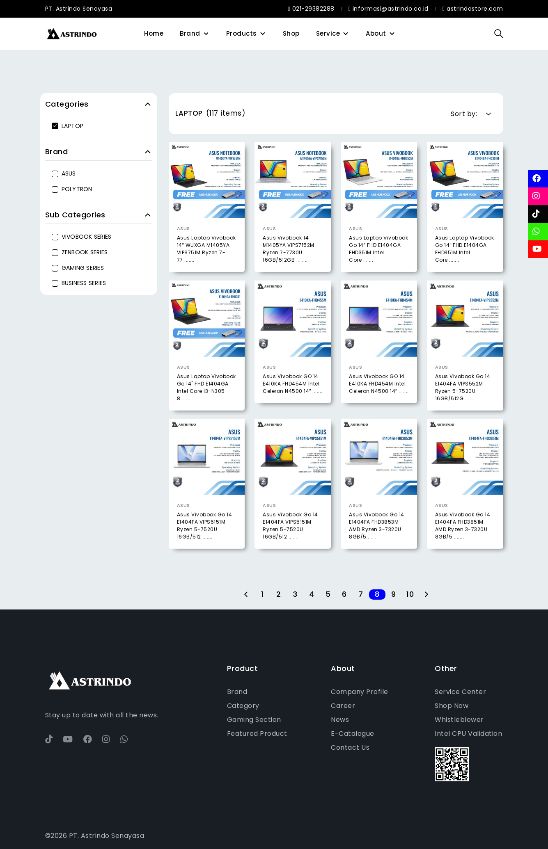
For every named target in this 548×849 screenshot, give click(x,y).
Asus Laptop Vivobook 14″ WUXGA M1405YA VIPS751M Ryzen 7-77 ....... (206, 248)
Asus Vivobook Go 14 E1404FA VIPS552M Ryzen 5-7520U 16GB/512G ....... (463, 401)
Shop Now (451, 705)
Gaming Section (254, 719)
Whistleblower (459, 719)
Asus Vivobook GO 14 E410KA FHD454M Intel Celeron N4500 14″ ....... (293, 398)
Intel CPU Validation (468, 733)
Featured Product (257, 733)
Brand (190, 33)
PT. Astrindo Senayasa (78, 9)
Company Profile (359, 691)
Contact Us (350, 747)
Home (153, 33)
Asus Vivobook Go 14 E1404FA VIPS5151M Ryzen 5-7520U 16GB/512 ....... (204, 539)
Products (241, 33)
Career (343, 705)
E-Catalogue (352, 733)
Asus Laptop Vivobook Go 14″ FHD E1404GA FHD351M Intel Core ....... (378, 248)
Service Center (460, 691)
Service (328, 33)
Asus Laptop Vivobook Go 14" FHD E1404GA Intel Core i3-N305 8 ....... (206, 401)
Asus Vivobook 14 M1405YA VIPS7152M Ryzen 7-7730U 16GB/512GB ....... (288, 248)
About (376, 33)
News (340, 719)
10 (410, 594)
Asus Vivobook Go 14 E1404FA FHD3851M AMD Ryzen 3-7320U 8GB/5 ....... (463, 539)
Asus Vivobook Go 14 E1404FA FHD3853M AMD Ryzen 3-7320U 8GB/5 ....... (376, 539)
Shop (291, 33)
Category (243, 705)
